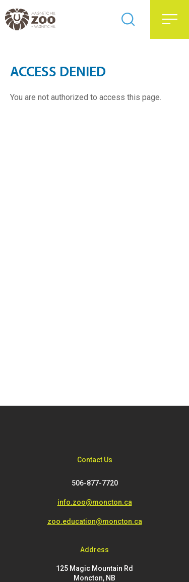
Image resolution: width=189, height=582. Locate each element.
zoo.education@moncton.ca (94, 521)
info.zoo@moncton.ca (94, 502)
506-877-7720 (95, 483)
